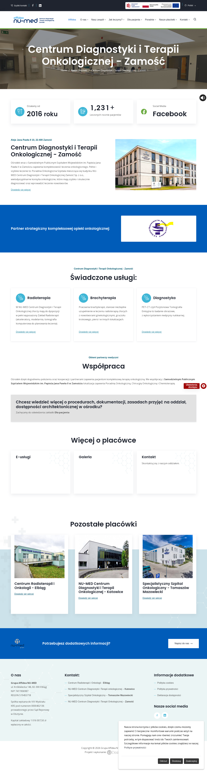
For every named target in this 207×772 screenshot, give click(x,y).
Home (64, 70)
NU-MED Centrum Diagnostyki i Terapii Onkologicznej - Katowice (101, 587)
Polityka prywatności (167, 688)
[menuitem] (73, 20)
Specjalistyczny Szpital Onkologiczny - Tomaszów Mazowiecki (166, 587)
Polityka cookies (165, 682)
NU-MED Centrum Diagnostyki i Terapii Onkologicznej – (101, 701)
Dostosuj (176, 761)
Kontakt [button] (185, 19)
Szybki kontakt (20, 5)
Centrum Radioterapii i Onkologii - (89, 682)
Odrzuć (163, 761)
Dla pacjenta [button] (135, 19)
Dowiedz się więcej (24, 593)
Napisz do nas (183, 642)
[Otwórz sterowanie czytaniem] (202, 97)
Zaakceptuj (191, 761)
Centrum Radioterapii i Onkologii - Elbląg (34, 585)
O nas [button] (85, 19)
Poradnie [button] (151, 19)
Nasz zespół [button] (99, 19)
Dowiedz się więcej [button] (21, 189)
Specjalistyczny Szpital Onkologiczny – (100, 694)
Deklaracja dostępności (169, 694)
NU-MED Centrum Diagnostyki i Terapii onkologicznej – (101, 688)
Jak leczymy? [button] (117, 19)
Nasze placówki (79, 70)
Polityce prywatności (135, 747)
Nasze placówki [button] (168, 19)
